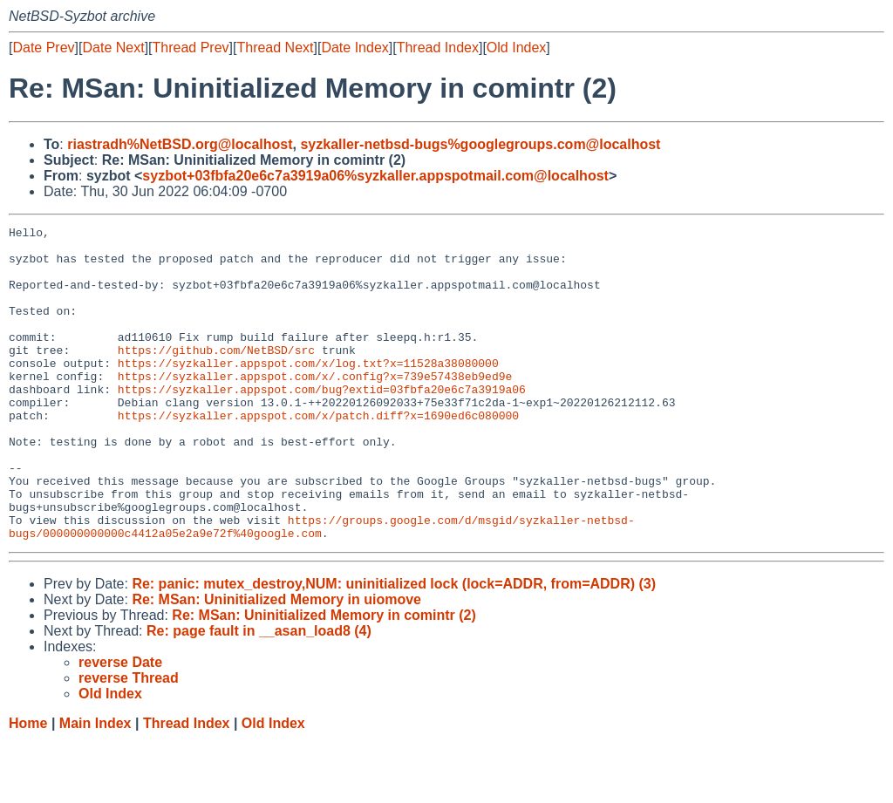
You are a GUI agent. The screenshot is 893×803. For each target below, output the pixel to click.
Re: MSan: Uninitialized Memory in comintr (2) (323, 677)
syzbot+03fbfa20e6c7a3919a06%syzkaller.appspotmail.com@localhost (375, 175)
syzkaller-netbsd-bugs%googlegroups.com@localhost (480, 144)
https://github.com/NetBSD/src (216, 376)
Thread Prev (191, 47)
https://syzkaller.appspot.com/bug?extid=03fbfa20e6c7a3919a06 (322, 423)
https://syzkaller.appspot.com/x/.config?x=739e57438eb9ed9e (315, 407)
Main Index (95, 786)
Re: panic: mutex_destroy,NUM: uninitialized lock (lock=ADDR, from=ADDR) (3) (394, 646)
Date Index (354, 47)
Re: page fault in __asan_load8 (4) (259, 693)
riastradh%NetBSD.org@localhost (179, 144)
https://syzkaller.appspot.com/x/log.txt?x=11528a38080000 (308, 391)
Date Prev (43, 47)
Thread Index (438, 47)
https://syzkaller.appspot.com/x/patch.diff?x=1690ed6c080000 (318, 454)
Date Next (113, 47)
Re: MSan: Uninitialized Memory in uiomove (276, 662)
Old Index (516, 47)
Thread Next (274, 47)
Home (28, 786)
